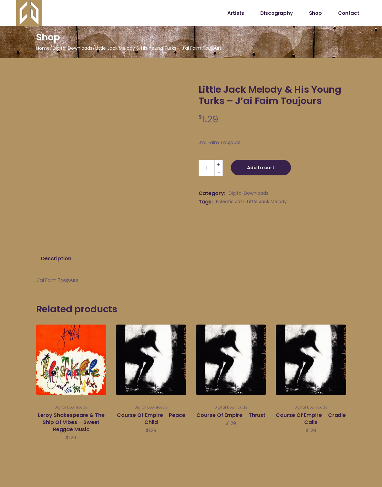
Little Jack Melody (267, 201)
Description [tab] (56, 258)
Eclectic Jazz (230, 201)
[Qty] (207, 168)
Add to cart (261, 167)
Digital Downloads (248, 193)
